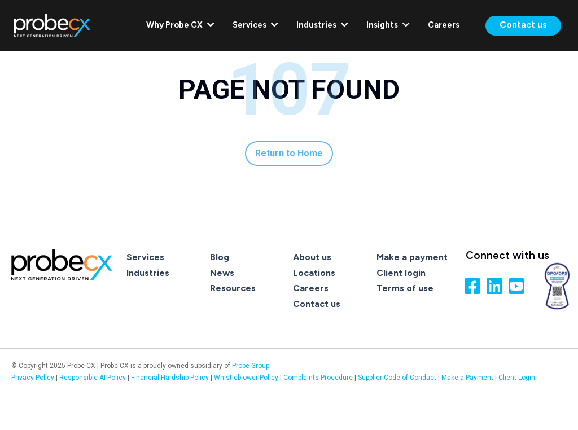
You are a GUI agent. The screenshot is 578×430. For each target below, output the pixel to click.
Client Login (516, 377)
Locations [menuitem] (314, 272)
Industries (322, 25)
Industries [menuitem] (147, 272)
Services (255, 25)
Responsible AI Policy (92, 377)
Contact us (523, 24)
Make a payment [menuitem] (412, 257)
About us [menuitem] (312, 257)
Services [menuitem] (145, 257)
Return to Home (289, 153)
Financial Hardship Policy (171, 377)
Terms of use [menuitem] (405, 288)
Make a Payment (467, 377)
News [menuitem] (222, 272)
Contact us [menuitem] (316, 304)
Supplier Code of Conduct (397, 377)
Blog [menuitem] (219, 257)
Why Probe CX (180, 25)
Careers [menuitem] (311, 288)
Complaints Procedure (318, 377)
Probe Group (250, 366)
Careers (443, 25)
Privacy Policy (32, 377)
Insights (388, 25)
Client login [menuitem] (401, 272)
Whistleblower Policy (246, 377)
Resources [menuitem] (233, 288)
